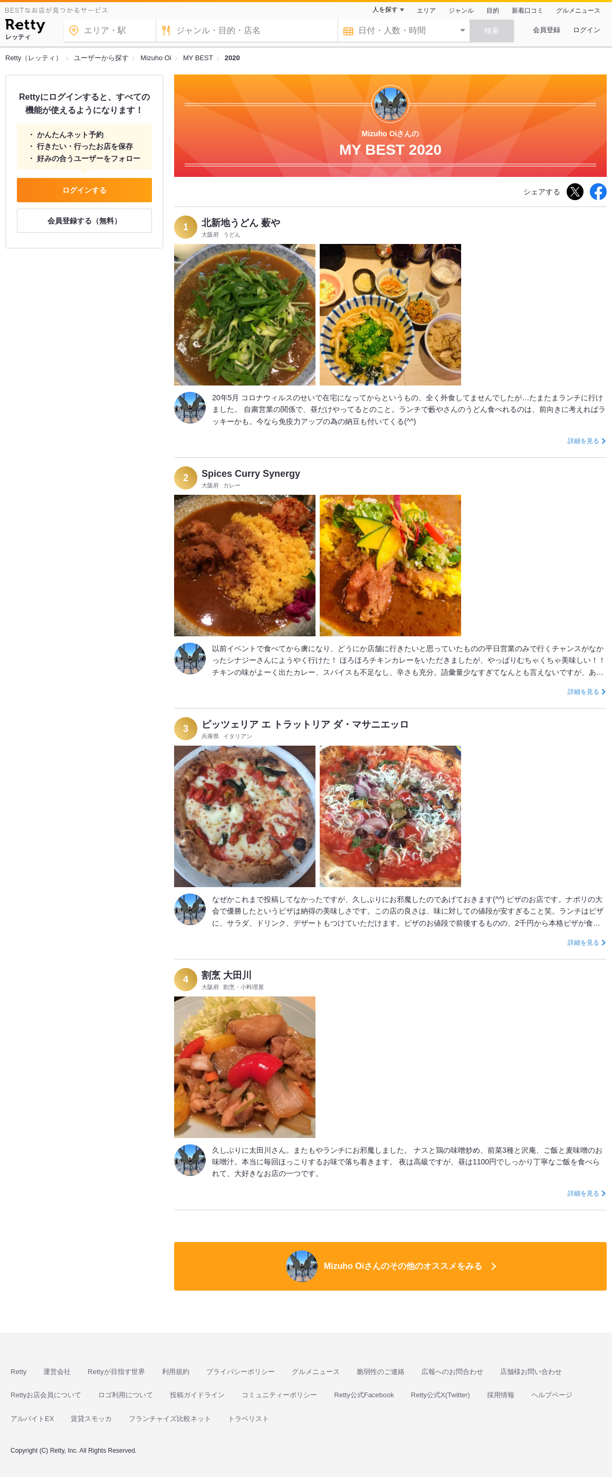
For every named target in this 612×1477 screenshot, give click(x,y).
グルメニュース (578, 10)
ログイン (586, 30)
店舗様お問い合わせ (531, 1372)
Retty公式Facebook (364, 1395)
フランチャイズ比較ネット (170, 1419)
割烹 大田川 (227, 975)
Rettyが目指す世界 (116, 1372)
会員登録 (546, 30)
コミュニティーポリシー (279, 1395)
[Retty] (25, 27)
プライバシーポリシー (240, 1372)
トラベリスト (248, 1419)
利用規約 (175, 1372)
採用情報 (500, 1395)
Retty (18, 1372)
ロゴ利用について (125, 1395)
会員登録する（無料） (84, 221)
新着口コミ (527, 10)
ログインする (84, 190)
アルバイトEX (32, 1419)
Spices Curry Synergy (251, 473)
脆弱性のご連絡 (381, 1372)
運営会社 (57, 1372)
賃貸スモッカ (91, 1419)
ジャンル (461, 10)
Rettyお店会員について (46, 1395)
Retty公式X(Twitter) (440, 1395)
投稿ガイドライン (197, 1395)
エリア (426, 10)
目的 (492, 10)
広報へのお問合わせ (452, 1372)
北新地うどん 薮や (241, 223)
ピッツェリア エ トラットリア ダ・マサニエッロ (305, 724)
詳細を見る (583, 441)
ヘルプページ (551, 1395)
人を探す (385, 9)
